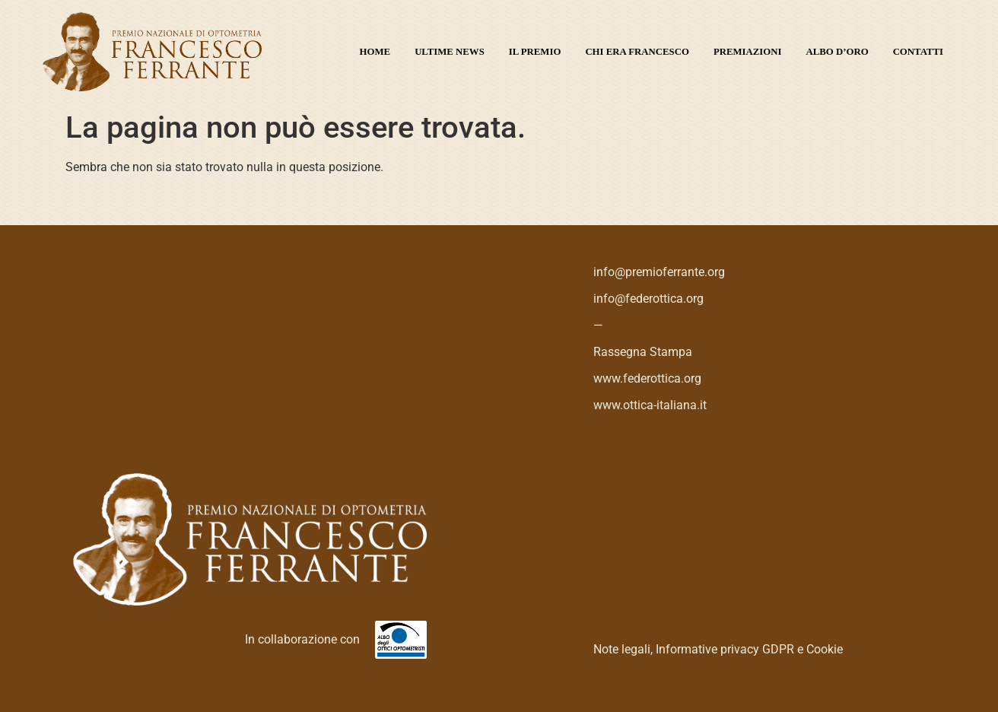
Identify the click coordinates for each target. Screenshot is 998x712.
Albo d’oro (837, 51)
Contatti (918, 51)
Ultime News (450, 51)
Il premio (535, 51)
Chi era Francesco (637, 51)
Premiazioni (748, 51)
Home (375, 51)
